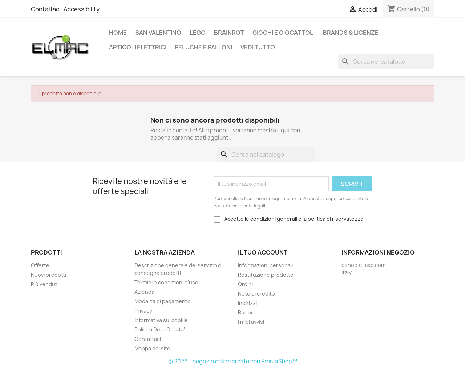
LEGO (198, 33)
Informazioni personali (265, 265)
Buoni (245, 312)
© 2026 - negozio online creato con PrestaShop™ (232, 361)
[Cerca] (386, 61)
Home (118, 33)
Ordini (245, 284)
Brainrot (229, 33)
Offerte (40, 265)
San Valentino (158, 33)
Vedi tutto (257, 47)
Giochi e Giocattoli (283, 33)
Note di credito (256, 293)
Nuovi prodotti (48, 274)
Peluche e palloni (203, 47)
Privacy (143, 310)
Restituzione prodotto (266, 274)
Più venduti (44, 284)
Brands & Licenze (351, 33)
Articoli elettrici (137, 47)
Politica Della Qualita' (159, 329)
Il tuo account (262, 252)
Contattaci (46, 9)
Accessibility (82, 9)
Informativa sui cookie (161, 320)
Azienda (144, 291)
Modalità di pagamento (162, 301)
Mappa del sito (152, 348)
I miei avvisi (251, 321)
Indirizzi (247, 303)
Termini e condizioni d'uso (166, 282)
